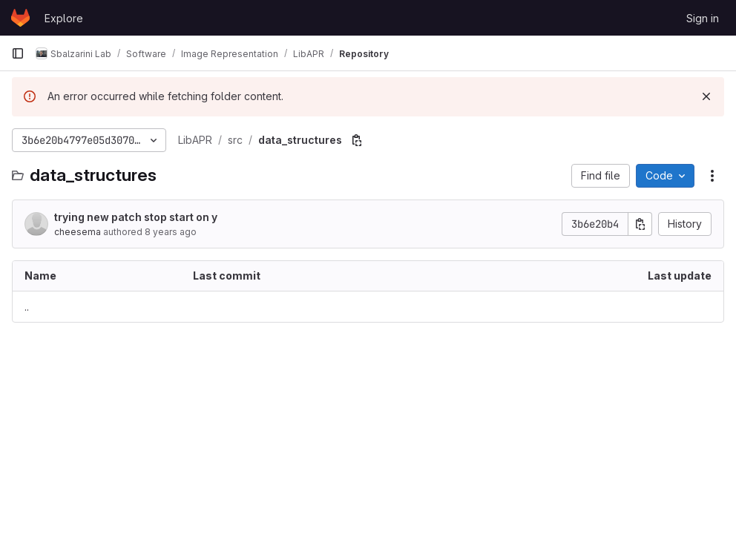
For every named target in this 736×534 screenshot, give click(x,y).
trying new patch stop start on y (135, 217)
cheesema (77, 231)
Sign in (702, 18)
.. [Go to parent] (26, 306)
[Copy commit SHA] (640, 224)
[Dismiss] (706, 96)
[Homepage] (20, 18)
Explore (64, 18)
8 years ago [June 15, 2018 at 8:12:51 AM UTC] (171, 231)
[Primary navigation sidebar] (18, 53)
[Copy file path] (357, 140)
